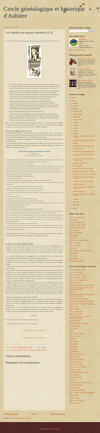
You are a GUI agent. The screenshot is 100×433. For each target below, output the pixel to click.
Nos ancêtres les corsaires (77, 390)
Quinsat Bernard (74, 395)
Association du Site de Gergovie (78, 298)
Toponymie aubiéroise (75, 261)
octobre (75, 117)
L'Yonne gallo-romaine (75, 362)
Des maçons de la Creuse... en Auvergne (84, 174)
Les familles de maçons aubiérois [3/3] (83, 140)
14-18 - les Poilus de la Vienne (78, 275)
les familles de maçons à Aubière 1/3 (36, 330)
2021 (72, 100)
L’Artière (74, 143)
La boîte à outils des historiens (78, 367)
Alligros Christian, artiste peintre (78, 280)
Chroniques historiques (76, 225)
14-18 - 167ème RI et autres (77, 270)
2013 (72, 106)
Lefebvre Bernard (74, 375)
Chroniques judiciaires (75, 227)
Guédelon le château (75, 336)
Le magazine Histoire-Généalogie (78, 372)
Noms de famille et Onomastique (78, 250)
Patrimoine (72, 253)
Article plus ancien (57, 414)
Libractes (71, 380)
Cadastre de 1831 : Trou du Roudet (82, 168)
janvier (75, 205)
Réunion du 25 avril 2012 (79, 163)
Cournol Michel (73, 328)
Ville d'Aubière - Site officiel (77, 400)
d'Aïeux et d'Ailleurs (75, 403)
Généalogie (14, 350)
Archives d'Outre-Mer (75, 282)
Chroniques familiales (75, 222)
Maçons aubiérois (23, 350)
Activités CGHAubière (75, 217)
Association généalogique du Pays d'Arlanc (81, 301)
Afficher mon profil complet (77, 50)
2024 (72, 98)
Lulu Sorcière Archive (75, 385)
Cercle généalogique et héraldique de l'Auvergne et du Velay (80, 317)
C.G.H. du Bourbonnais (76, 311)
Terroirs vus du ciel (77, 149)
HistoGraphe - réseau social (77, 354)
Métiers (44, 350)
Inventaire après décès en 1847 (86, 59)
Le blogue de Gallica (75, 369)
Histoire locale (73, 243)
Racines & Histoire (74, 398)
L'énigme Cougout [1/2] (79, 191)
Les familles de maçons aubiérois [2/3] (83, 146)
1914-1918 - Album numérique (78, 277)
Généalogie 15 (73, 346)
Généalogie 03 (73, 344)
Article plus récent (11, 414)
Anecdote (72, 220)
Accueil (34, 414)
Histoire (71, 238)
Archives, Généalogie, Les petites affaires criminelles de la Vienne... (81, 288)
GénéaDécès (73, 339)
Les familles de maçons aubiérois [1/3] (83, 151)
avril (74, 133)
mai (74, 131)
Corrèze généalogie (75, 326)
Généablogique (73, 341)
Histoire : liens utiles (75, 357)
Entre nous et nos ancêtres (77, 333)
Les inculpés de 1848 (75, 377)
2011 (72, 208)
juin (74, 128)
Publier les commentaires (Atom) (21, 418)
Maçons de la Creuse (35, 350)
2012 (72, 109)
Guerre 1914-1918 (74, 232)
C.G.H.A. (84, 39)
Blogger (58, 429)
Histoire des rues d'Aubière (77, 240)
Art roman (72, 292)
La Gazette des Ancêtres (76, 364)
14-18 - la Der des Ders (76, 272)
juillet (74, 125)
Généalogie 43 (73, 349)
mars (74, 199)
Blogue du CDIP (73, 306)
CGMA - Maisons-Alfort (76, 314)
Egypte (71, 331)
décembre (76, 111)
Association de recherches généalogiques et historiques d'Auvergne (82, 295)
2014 (72, 103)
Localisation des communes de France (80, 382)
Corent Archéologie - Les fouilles (78, 323)
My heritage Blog (74, 387)
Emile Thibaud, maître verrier (85, 80)
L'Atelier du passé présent (76, 359)
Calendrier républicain (83, 69)
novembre (76, 114)
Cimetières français (74, 321)
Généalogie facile (74, 351)
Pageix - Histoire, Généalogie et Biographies (82, 392)
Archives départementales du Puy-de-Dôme (81, 285)
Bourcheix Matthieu (74, 309)
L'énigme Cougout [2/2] (79, 184)
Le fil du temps (73, 245)
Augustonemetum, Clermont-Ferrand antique (82, 304)
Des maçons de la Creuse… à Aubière (83, 171)
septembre (76, 119)
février (75, 202)
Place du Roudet (77, 166)
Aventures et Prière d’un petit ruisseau (83, 181)
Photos (71, 256)
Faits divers (72, 230)
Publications (72, 258)
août (74, 122)
